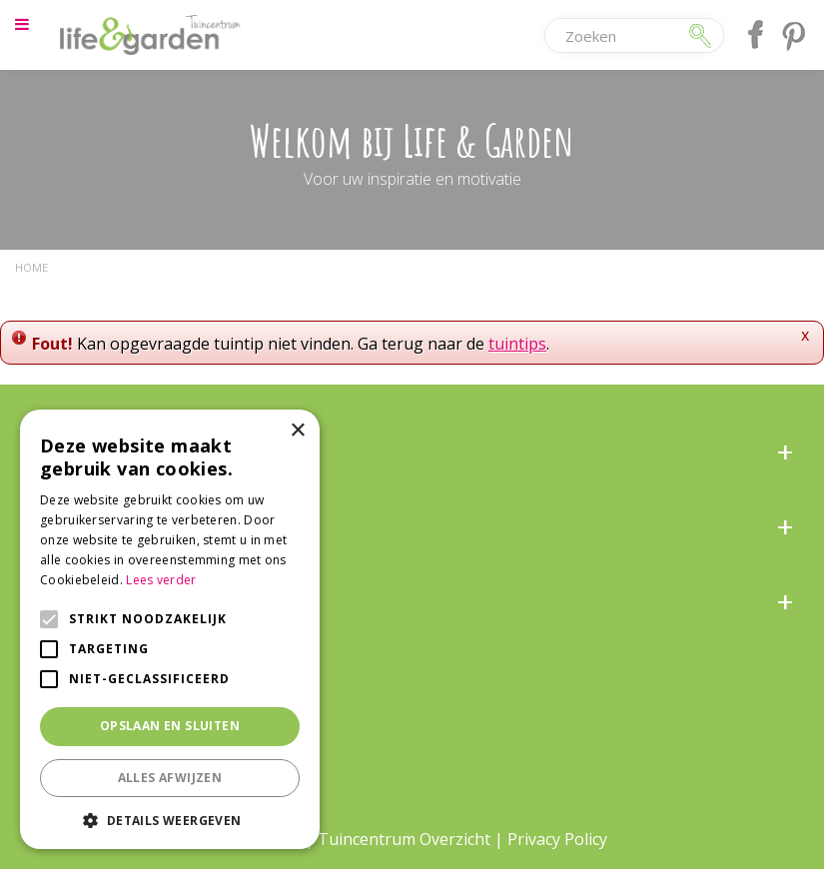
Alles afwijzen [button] (170, 777)
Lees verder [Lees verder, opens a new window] (161, 579)
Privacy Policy (557, 839)
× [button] (297, 431)
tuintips (517, 344)
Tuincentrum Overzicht (404, 839)
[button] (170, 819)
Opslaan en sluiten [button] (170, 725)
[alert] (170, 629)
